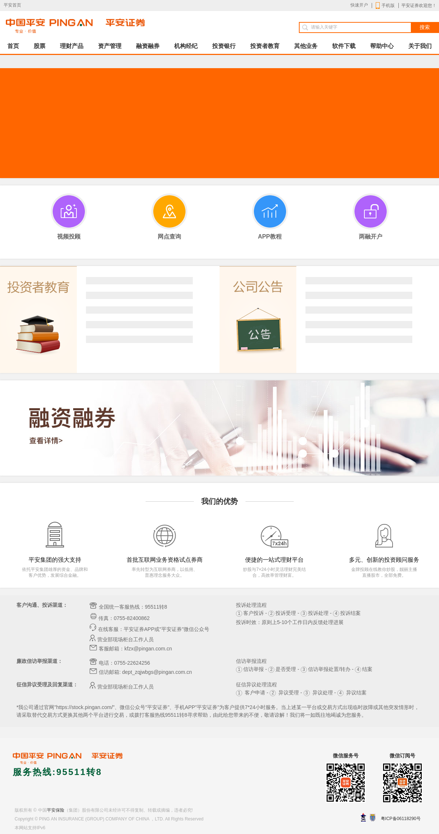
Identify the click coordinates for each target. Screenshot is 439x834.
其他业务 (306, 46)
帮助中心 (382, 46)
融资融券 (148, 46)
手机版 (385, 5)
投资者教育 (264, 46)
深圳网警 (363, 817)
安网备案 (372, 817)
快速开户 (359, 5)
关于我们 (420, 46)
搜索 (425, 27)
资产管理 (109, 46)
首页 (13, 46)
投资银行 (224, 46)
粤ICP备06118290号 (401, 818)
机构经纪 (186, 46)
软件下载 (344, 46)
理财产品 (71, 46)
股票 (39, 46)
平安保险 (55, 810)
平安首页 (12, 5)
